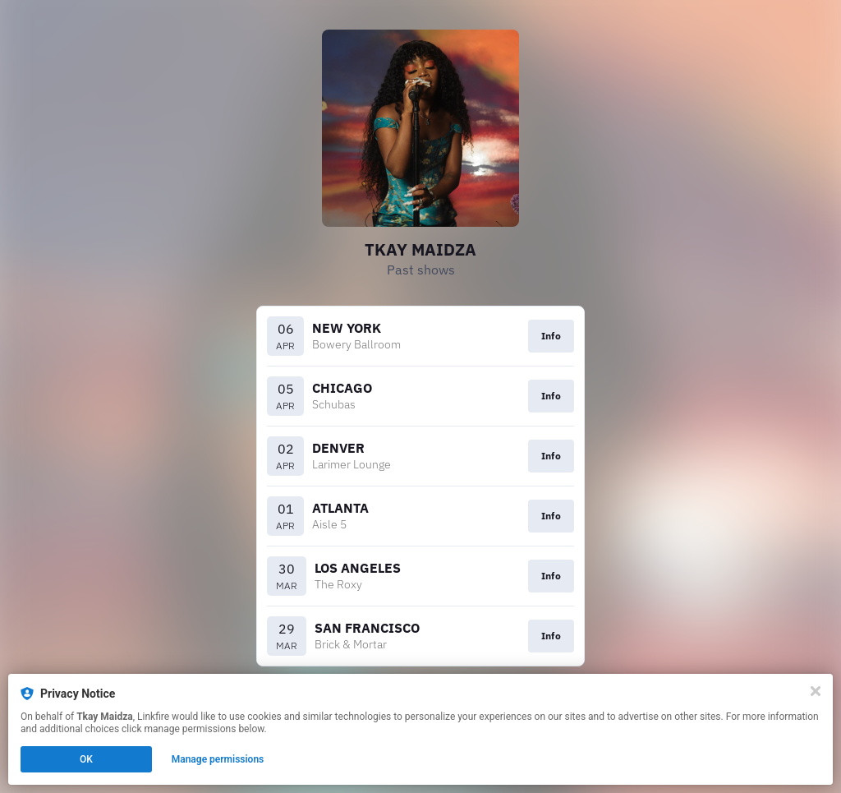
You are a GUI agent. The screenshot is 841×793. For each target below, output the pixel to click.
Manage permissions (218, 759)
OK (86, 759)
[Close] (815, 691)
